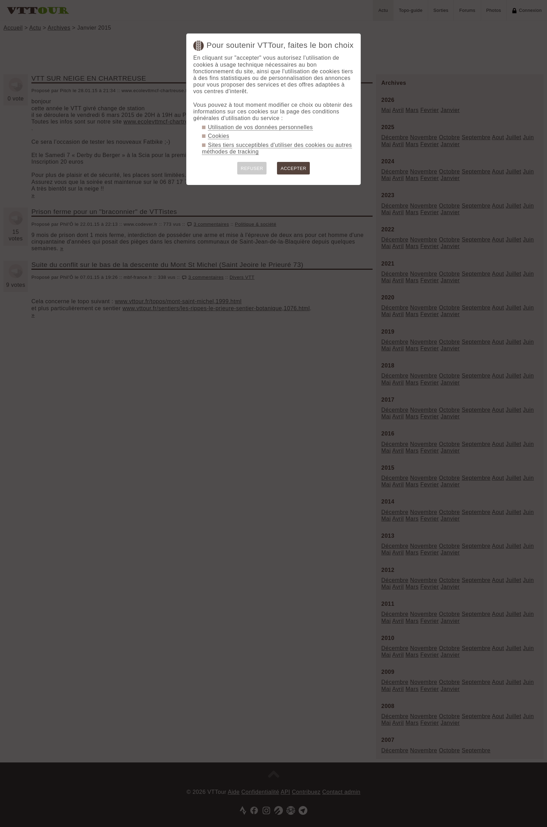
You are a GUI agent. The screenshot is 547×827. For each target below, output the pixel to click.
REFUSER (252, 168)
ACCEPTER (293, 168)
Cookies (218, 136)
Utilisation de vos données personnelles (260, 127)
